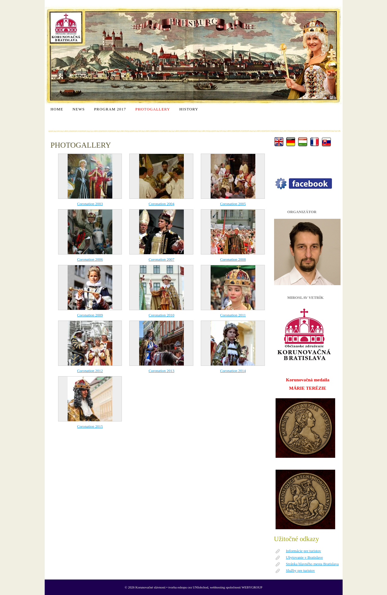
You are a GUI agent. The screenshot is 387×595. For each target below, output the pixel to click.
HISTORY (188, 109)
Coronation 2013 (161, 371)
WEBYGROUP (252, 587)
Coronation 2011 (233, 315)
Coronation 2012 (90, 371)
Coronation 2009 (90, 315)
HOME (57, 109)
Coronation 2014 (233, 371)
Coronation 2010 (161, 315)
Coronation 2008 (233, 259)
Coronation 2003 (90, 204)
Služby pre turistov (300, 571)
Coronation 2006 (90, 259)
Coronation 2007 (161, 259)
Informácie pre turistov (303, 551)
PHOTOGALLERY (152, 109)
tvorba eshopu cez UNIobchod (188, 587)
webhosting (217, 587)
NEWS (78, 109)
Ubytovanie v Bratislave (304, 557)
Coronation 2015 (90, 426)
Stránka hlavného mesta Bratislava (312, 564)
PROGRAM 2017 (110, 109)
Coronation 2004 (161, 204)
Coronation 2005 (233, 204)
